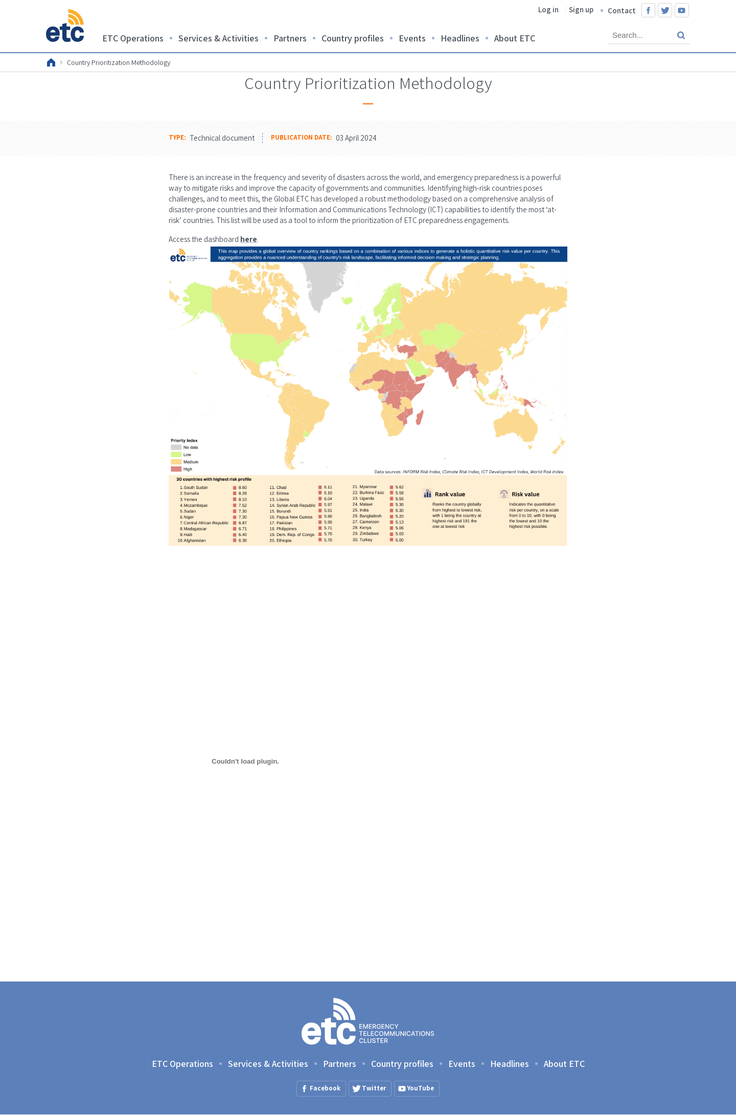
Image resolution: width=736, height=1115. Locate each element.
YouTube (682, 10)
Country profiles (352, 38)
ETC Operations (133, 38)
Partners (290, 38)
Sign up (581, 9)
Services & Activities (218, 38)
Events (412, 38)
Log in (548, 9)
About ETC (514, 38)
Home (51, 62)
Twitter (665, 10)
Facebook (648, 10)
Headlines (460, 38)
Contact (622, 10)
